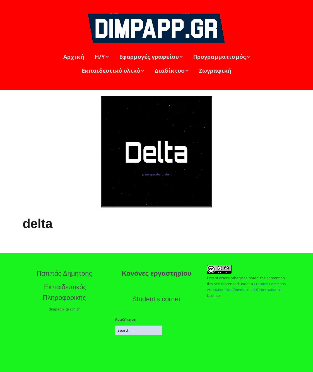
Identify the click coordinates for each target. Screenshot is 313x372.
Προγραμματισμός (219, 56)
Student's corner (156, 299)
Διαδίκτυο (170, 70)
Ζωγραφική (215, 70)
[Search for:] (138, 330)
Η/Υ (100, 56)
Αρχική (73, 56)
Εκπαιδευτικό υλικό (111, 70)
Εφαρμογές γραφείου (149, 56)
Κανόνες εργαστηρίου (156, 273)
